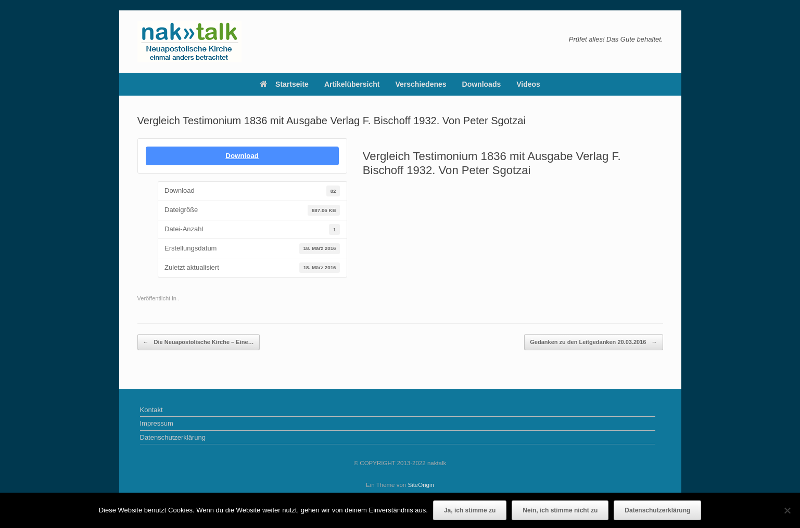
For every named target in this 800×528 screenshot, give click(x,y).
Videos (528, 84)
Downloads (481, 84)
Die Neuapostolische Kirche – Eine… (198, 342)
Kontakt (151, 410)
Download (242, 156)
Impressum (156, 423)
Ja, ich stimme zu (470, 510)
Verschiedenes (421, 84)
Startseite (284, 84)
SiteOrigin (421, 485)
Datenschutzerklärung (173, 437)
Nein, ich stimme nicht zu (560, 510)
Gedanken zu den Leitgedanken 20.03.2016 (593, 342)
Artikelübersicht (352, 84)
